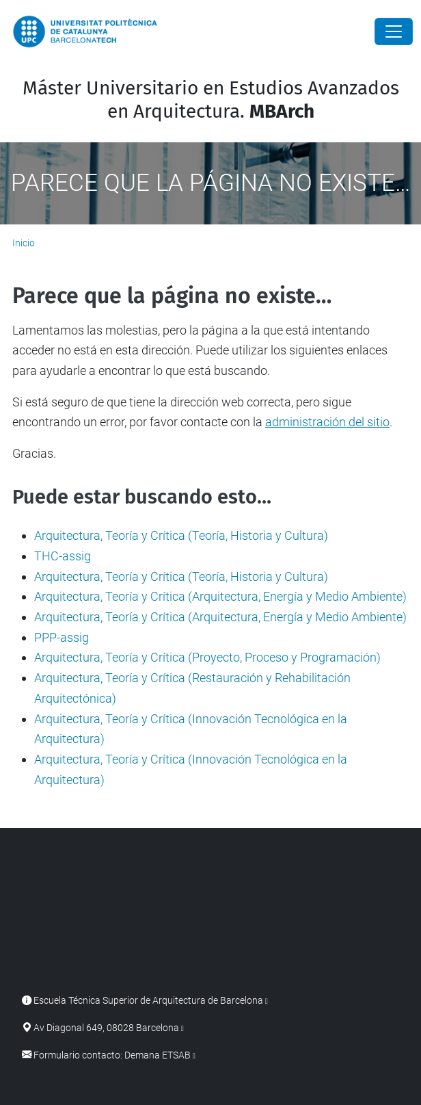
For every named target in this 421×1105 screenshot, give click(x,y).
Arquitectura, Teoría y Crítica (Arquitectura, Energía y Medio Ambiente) (220, 596)
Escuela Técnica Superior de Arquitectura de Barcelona (148, 1000)
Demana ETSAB (157, 1055)
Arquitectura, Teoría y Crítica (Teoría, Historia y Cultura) (181, 535)
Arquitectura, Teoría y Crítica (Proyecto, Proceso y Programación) (207, 657)
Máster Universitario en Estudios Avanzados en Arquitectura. (211, 99)
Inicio (23, 242)
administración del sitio (327, 422)
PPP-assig (61, 637)
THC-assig (62, 556)
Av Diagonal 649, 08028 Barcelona (106, 1028)
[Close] (394, 31)
